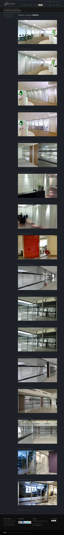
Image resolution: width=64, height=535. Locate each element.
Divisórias (7, 18)
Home (5, 8)
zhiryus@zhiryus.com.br (56, 1)
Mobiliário (8, 8)
